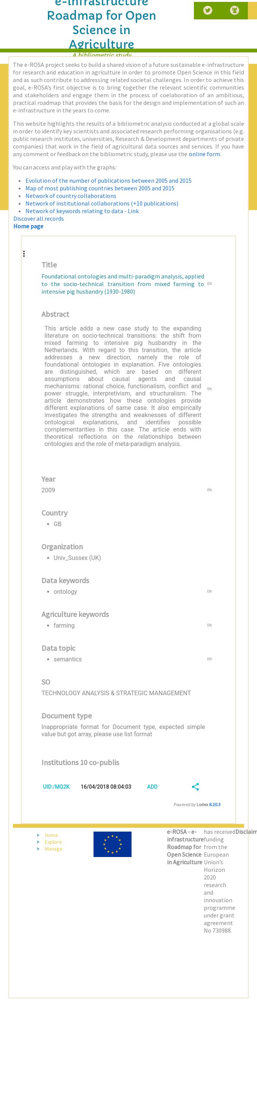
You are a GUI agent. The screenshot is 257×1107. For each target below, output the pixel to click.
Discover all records (38, 218)
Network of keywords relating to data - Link (82, 211)
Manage (54, 848)
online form (204, 154)
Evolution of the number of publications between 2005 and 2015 (108, 180)
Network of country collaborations (70, 195)
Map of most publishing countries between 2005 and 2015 (100, 188)
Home (51, 835)
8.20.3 (215, 804)
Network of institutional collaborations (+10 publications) (101, 203)
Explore (53, 841)
